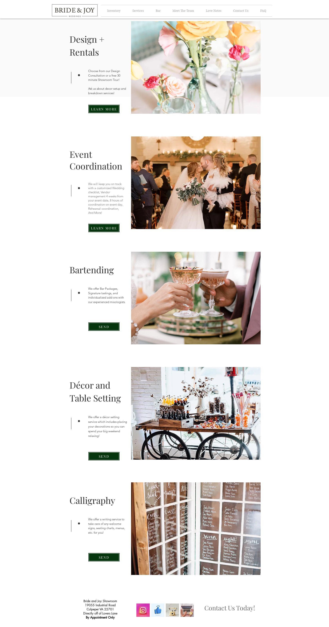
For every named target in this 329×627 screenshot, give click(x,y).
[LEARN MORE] (104, 109)
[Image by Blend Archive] (172, 610)
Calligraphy (92, 500)
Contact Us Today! (229, 608)
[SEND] (104, 326)
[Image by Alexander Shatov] (143, 610)
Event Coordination (96, 160)
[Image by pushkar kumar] (157, 610)
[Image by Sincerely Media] (187, 610)
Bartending (92, 269)
